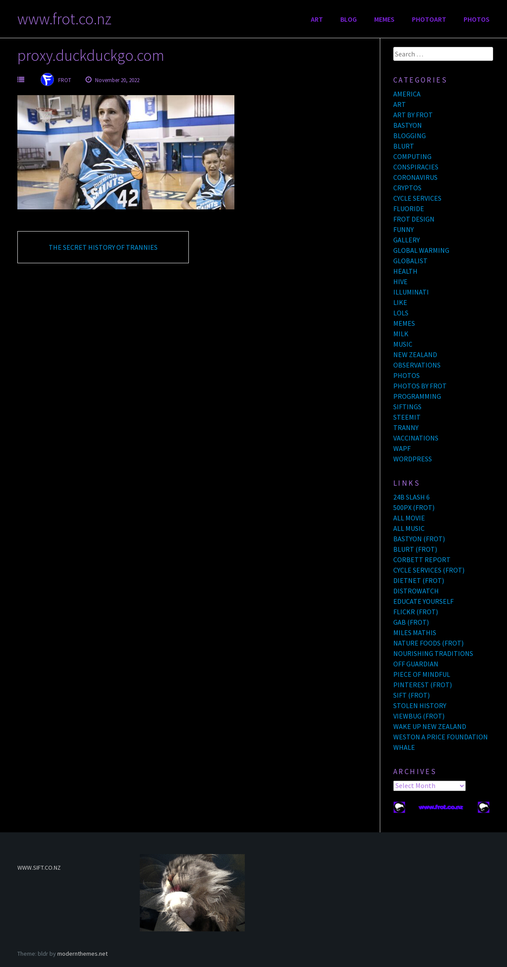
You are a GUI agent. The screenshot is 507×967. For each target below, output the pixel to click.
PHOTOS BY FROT (420, 385)
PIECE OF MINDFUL (421, 674)
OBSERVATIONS (417, 365)
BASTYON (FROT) (419, 538)
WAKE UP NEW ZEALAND (429, 726)
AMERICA (407, 93)
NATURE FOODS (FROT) (428, 643)
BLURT (403, 146)
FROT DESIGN (414, 219)
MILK (400, 333)
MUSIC (402, 344)
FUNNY (403, 229)
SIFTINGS (407, 406)
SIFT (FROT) (411, 695)
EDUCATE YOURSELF (423, 601)
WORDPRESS (412, 458)
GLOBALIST (410, 260)
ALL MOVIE (409, 517)
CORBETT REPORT (422, 559)
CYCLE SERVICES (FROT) (428, 570)
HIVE (400, 281)
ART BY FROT (413, 114)
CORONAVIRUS (415, 177)
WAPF (402, 448)
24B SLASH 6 (411, 497)
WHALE (404, 747)
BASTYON (407, 125)
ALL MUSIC (409, 528)
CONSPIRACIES (415, 166)
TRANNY (405, 427)
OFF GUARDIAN (415, 663)
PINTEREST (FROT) (422, 684)
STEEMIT (407, 417)
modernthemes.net (82, 953)
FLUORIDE (408, 208)
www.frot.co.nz (64, 19)
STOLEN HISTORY (419, 705)
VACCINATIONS (415, 438)
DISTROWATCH (416, 590)
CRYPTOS (407, 187)
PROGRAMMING (417, 396)
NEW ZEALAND (415, 354)
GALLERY (406, 239)
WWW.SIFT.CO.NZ (39, 867)
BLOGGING (409, 135)
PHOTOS (477, 19)
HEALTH (405, 271)
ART (317, 19)
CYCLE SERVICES (417, 198)
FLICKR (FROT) (415, 611)
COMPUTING (412, 156)
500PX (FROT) (414, 507)
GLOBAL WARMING (421, 250)
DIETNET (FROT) (418, 580)
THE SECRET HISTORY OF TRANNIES (103, 247)
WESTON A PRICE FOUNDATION (440, 736)
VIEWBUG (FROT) (418, 716)
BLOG (348, 19)
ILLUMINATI (411, 292)
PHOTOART (429, 19)
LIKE (400, 302)
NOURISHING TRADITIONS (433, 653)
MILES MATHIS (414, 632)
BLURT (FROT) (415, 549)
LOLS (400, 312)
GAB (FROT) (411, 622)
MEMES (384, 19)
